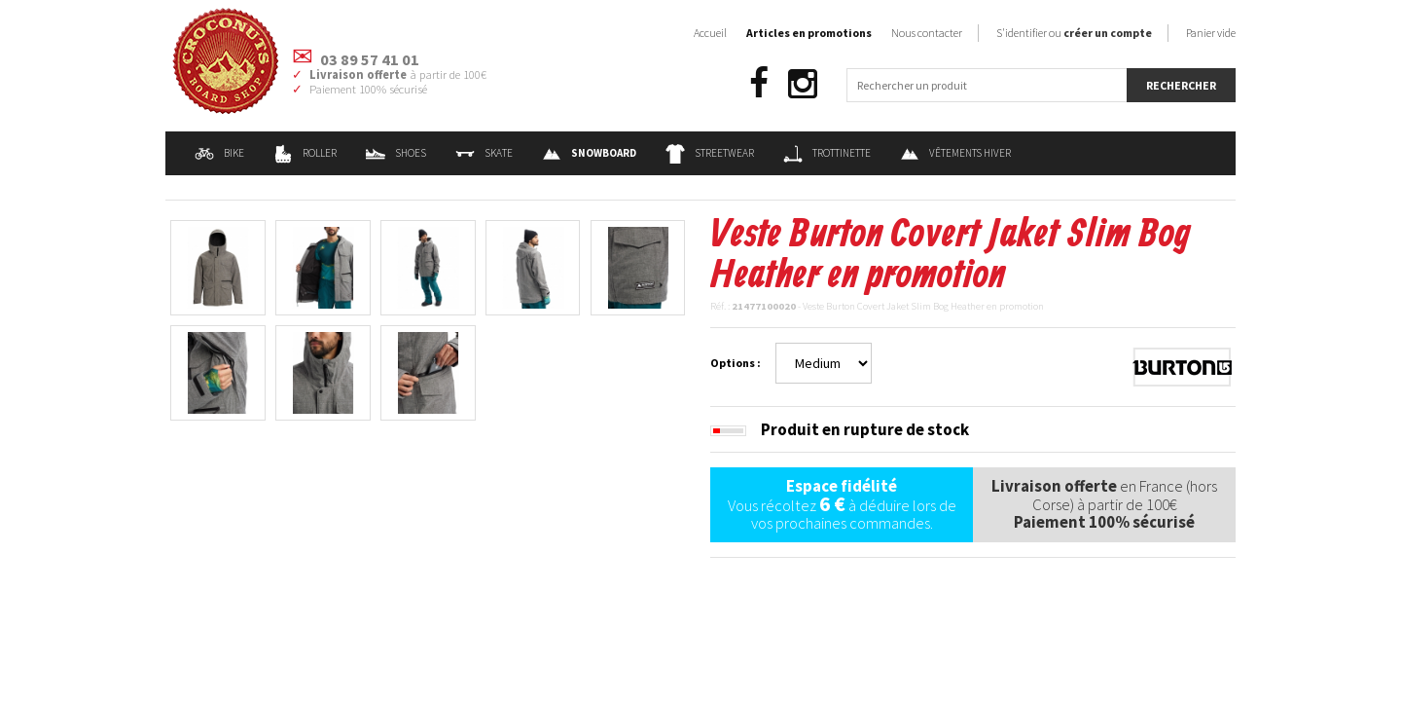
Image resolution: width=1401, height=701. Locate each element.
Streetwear (709, 153)
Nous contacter (926, 32)
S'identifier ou (1074, 32)
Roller (305, 153)
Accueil (710, 32)
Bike (219, 153)
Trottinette (827, 153)
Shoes (396, 153)
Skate (484, 153)
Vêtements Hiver (955, 153)
